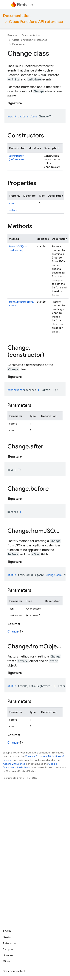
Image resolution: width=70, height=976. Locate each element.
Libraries (8, 955)
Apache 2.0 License (14, 763)
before (13, 210)
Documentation (16, 15)
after (12, 203)
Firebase (12, 35)
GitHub (7, 961)
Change (12, 631)
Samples (8, 949)
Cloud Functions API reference (36, 21)
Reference (18, 44)
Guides (7, 937)
